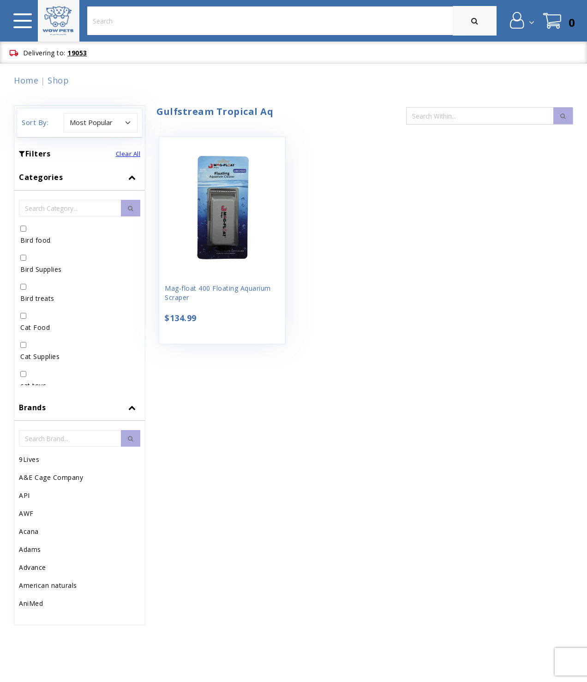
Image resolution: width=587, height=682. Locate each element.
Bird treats (37, 298)
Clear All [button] (128, 154)
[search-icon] (563, 116)
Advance (32, 567)
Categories (41, 177)
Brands (32, 407)
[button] (521, 20)
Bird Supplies (41, 269)
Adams (30, 549)
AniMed (31, 603)
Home (26, 80)
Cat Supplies (40, 356)
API (24, 495)
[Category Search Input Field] (70, 208)
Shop (58, 80)
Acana (29, 531)
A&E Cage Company (51, 477)
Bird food (35, 240)
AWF (26, 513)
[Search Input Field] (480, 116)
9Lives (29, 459)
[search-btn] (130, 208)
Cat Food (35, 327)
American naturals (48, 585)
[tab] (79, 279)
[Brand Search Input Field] (70, 438)
